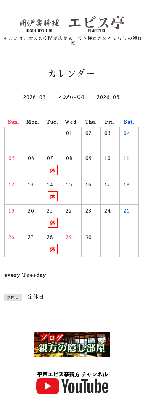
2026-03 (34, 97)
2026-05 (108, 97)
